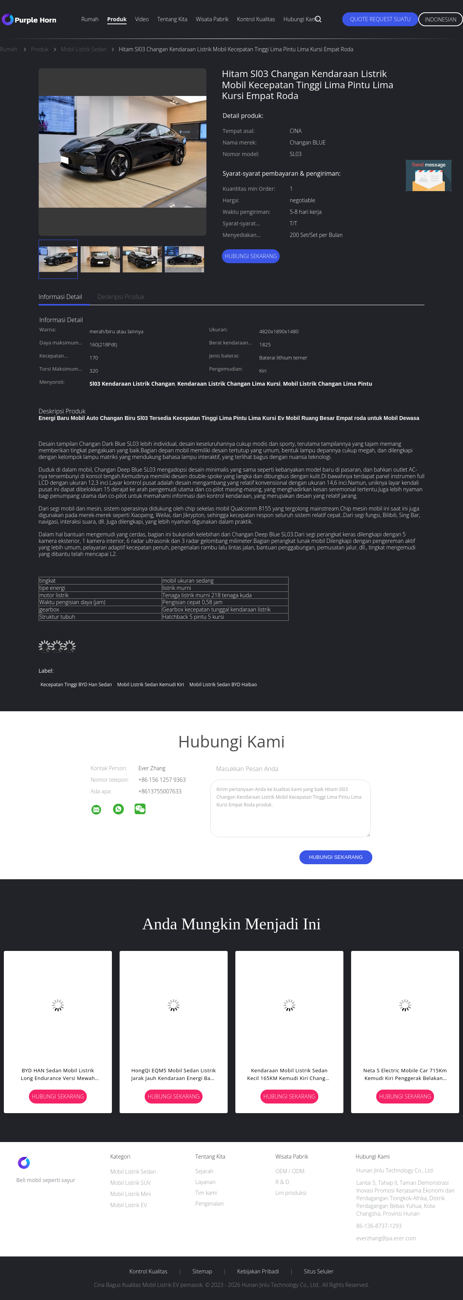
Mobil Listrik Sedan (133, 1171)
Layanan (205, 1182)
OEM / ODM (289, 1171)
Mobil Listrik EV (128, 1205)
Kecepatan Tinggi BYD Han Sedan (76, 684)
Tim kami (206, 1192)
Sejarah (204, 1171)
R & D (282, 1182)
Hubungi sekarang (251, 256)
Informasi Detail (60, 296)
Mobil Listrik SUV (130, 1182)
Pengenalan (209, 1203)
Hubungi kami (301, 19)
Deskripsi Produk (121, 296)
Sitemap (202, 1271)
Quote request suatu (380, 19)
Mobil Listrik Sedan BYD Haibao (223, 684)
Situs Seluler (319, 1271)
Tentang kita (172, 19)
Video (142, 19)
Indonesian (440, 19)
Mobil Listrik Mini (130, 1194)
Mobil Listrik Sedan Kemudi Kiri (150, 684)
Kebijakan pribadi (258, 1271)
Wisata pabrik (212, 19)
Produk (117, 19)
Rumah (90, 19)
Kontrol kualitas (256, 19)
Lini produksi (290, 1192)
